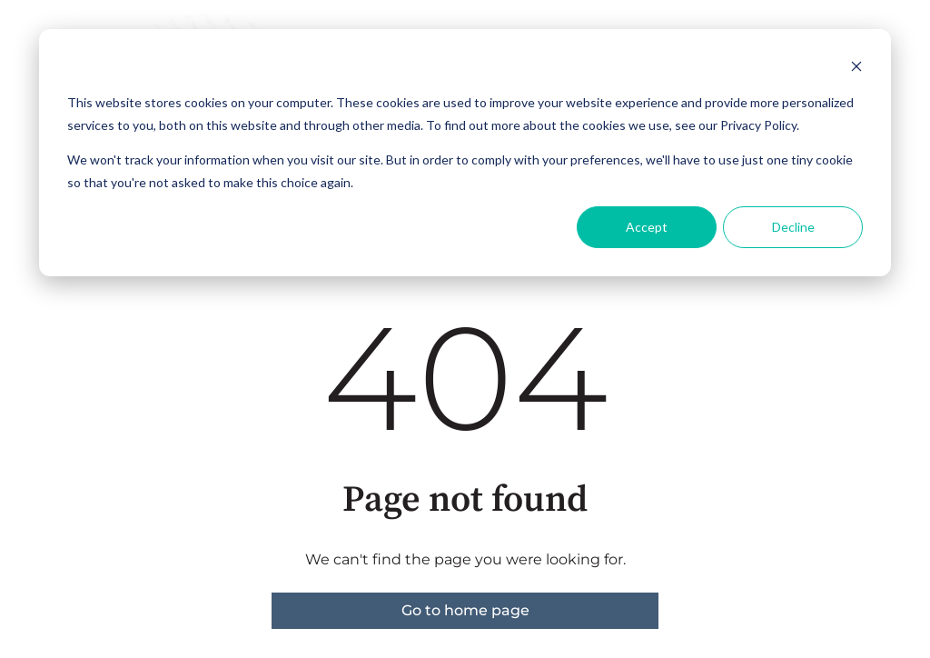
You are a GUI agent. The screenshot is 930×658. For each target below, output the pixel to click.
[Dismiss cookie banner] (856, 68)
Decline (793, 226)
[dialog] (465, 152)
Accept (647, 226)
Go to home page (465, 610)
